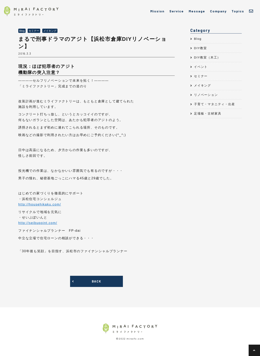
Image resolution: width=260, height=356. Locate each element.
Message (197, 11)
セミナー (201, 76)
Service (176, 11)
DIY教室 (200, 48)
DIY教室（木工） (207, 57)
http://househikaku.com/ (39, 204)
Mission (157, 11)
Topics (238, 11)
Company (218, 11)
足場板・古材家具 (207, 113)
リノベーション (206, 94)
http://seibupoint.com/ (37, 223)
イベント (201, 66)
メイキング (202, 85)
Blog (198, 38)
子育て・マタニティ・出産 (214, 104)
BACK (96, 281)
